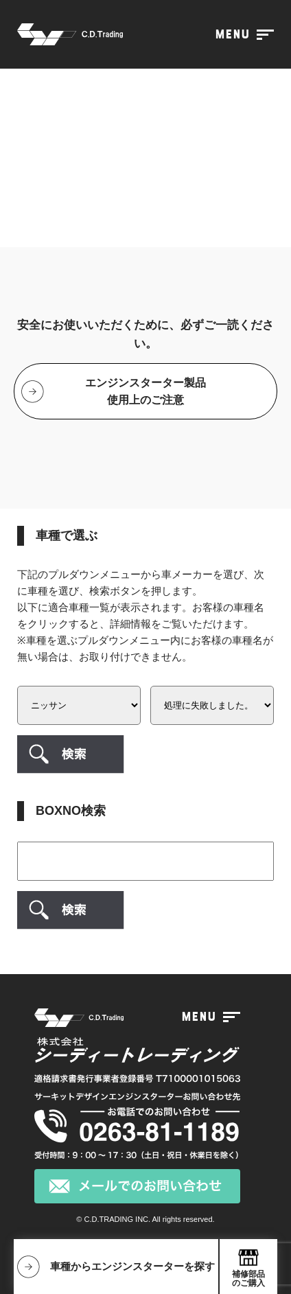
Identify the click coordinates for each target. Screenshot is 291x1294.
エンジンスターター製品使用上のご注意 (145, 391)
